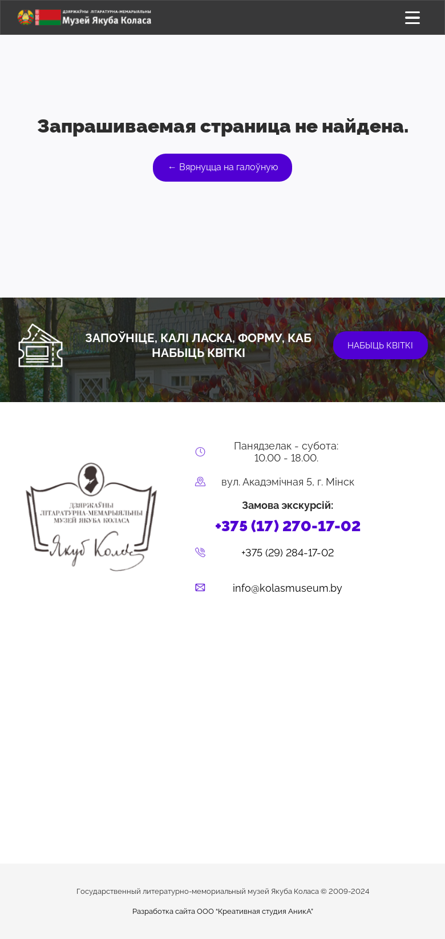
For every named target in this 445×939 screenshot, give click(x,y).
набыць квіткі (380, 345)
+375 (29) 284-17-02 (287, 553)
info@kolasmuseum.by (287, 588)
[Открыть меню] (412, 17)
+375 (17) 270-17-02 (288, 526)
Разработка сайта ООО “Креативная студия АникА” (222, 911)
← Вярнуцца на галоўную (222, 167)
